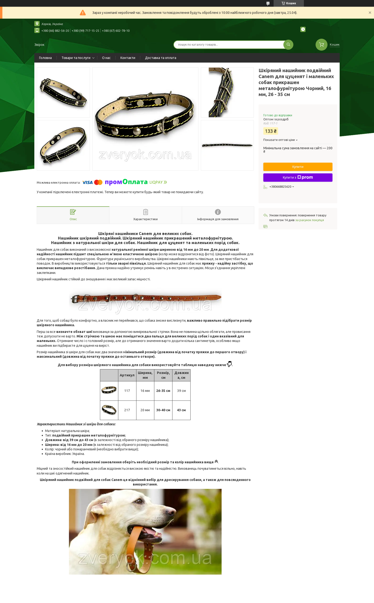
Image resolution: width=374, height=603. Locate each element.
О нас (106, 57)
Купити (297, 167)
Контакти (127, 57)
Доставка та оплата (160, 57)
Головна (45, 57)
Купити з (298, 177)
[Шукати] (288, 45)
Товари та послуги (76, 57)
